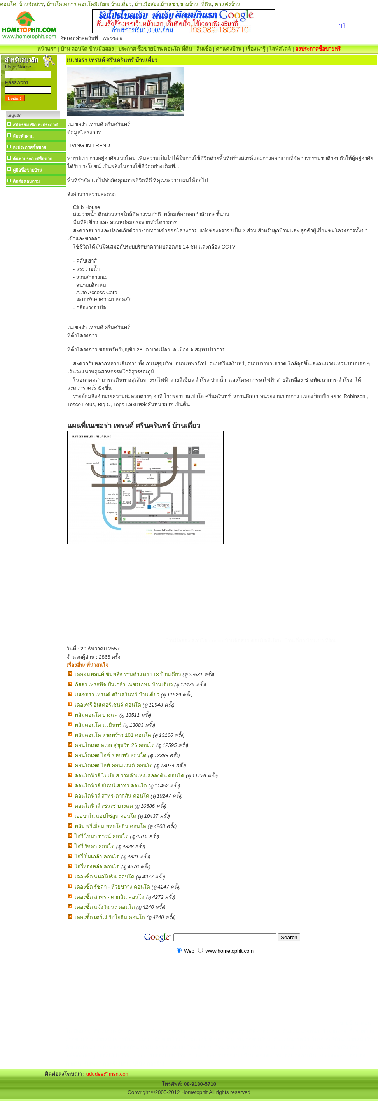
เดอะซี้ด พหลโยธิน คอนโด (105, 877)
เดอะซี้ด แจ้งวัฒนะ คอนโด (105, 907)
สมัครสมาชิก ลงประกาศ (35, 125)
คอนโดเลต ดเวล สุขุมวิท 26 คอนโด (115, 745)
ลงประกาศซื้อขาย (29, 147)
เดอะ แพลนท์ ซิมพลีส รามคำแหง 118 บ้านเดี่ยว (128, 674)
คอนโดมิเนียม (94, 4)
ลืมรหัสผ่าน (23, 136)
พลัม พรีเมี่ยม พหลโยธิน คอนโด (110, 826)
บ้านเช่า (169, 4)
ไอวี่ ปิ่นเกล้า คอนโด (97, 856)
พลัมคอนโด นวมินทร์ (98, 725)
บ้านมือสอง (147, 4)
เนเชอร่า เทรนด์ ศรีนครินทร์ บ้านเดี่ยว (117, 695)
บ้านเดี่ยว (121, 4)
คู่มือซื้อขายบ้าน (27, 170)
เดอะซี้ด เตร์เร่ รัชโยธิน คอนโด (110, 917)
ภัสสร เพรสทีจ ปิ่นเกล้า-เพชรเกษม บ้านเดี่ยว (124, 684)
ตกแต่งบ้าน (227, 4)
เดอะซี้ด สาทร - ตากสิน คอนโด (110, 897)
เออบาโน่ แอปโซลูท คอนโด (105, 816)
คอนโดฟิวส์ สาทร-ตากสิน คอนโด (112, 796)
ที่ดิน (206, 4)
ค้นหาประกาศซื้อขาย (32, 158)
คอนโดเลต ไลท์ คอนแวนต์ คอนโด (114, 765)
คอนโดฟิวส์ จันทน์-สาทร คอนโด (111, 786)
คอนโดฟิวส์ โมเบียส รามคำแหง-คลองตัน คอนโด (130, 775)
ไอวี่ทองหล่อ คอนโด (97, 867)
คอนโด (8, 4)
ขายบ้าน (189, 4)
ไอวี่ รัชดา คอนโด (95, 846)
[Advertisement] (33, 309)
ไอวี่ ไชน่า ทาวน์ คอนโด (102, 836)
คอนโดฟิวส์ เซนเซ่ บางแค (104, 806)
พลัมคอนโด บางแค (96, 715)
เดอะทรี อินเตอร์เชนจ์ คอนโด (108, 705)
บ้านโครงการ (61, 4)
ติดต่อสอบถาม (26, 181)
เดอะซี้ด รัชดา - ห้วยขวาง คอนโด (112, 887)
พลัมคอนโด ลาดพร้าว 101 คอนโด (113, 735)
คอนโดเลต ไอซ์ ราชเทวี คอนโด (111, 755)
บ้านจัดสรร (31, 4)
